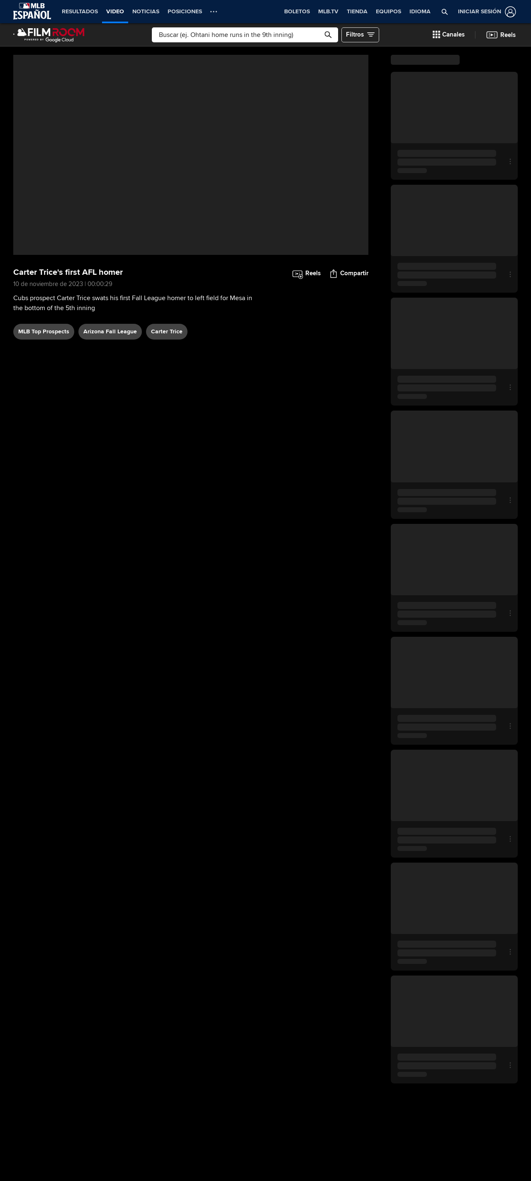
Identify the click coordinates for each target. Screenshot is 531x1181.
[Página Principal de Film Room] (49, 35)
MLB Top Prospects (43, 331)
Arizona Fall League (110, 331)
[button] (444, 11)
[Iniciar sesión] (485, 12)
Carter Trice (167, 331)
